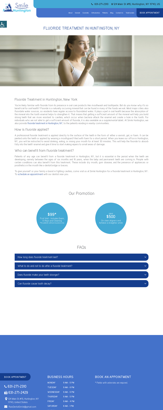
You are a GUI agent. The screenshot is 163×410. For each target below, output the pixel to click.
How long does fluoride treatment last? (82, 257)
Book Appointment (150, 13)
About (70, 13)
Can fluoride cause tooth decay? (82, 283)
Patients (105, 13)
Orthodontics (95, 13)
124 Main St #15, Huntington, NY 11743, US (135, 4)
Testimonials (130, 13)
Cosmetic (86, 13)
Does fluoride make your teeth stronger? (82, 274)
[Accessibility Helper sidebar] (3, 24)
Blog (111, 13)
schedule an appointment (30, 174)
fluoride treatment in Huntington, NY (45, 123)
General (77, 13)
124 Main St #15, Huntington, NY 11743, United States (21, 400)
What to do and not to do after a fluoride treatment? (82, 265)
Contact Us (119, 13)
